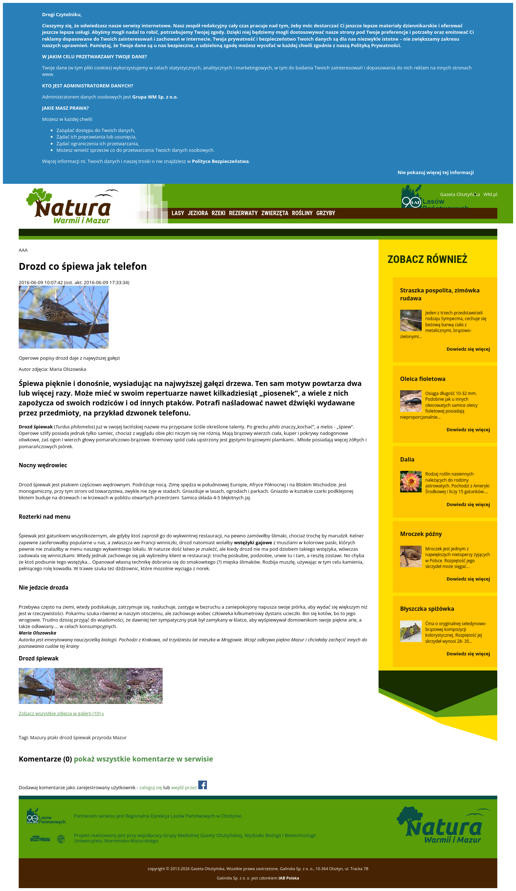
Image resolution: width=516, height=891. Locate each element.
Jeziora (198, 213)
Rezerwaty (243, 213)
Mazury (38, 737)
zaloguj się (150, 787)
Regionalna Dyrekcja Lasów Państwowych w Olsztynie (183, 816)
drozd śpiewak (75, 737)
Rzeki (218, 213)
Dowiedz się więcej (468, 349)
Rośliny (302, 213)
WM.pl (490, 194)
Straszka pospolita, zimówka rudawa (440, 294)
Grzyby (325, 213)
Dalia (407, 459)
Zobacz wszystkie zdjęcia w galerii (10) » (61, 713)
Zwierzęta (274, 213)
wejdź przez (189, 787)
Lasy (178, 213)
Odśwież (67, 772)
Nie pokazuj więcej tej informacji (436, 172)
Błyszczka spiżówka (427, 609)
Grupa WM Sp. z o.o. (155, 97)
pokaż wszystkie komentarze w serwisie (143, 759)
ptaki (52, 737)
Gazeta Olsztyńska (460, 194)
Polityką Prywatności (375, 45)
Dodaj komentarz (37, 772)
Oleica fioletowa (422, 379)
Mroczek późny (421, 534)
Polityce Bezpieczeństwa (220, 161)
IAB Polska (289, 878)
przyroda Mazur (109, 737)
